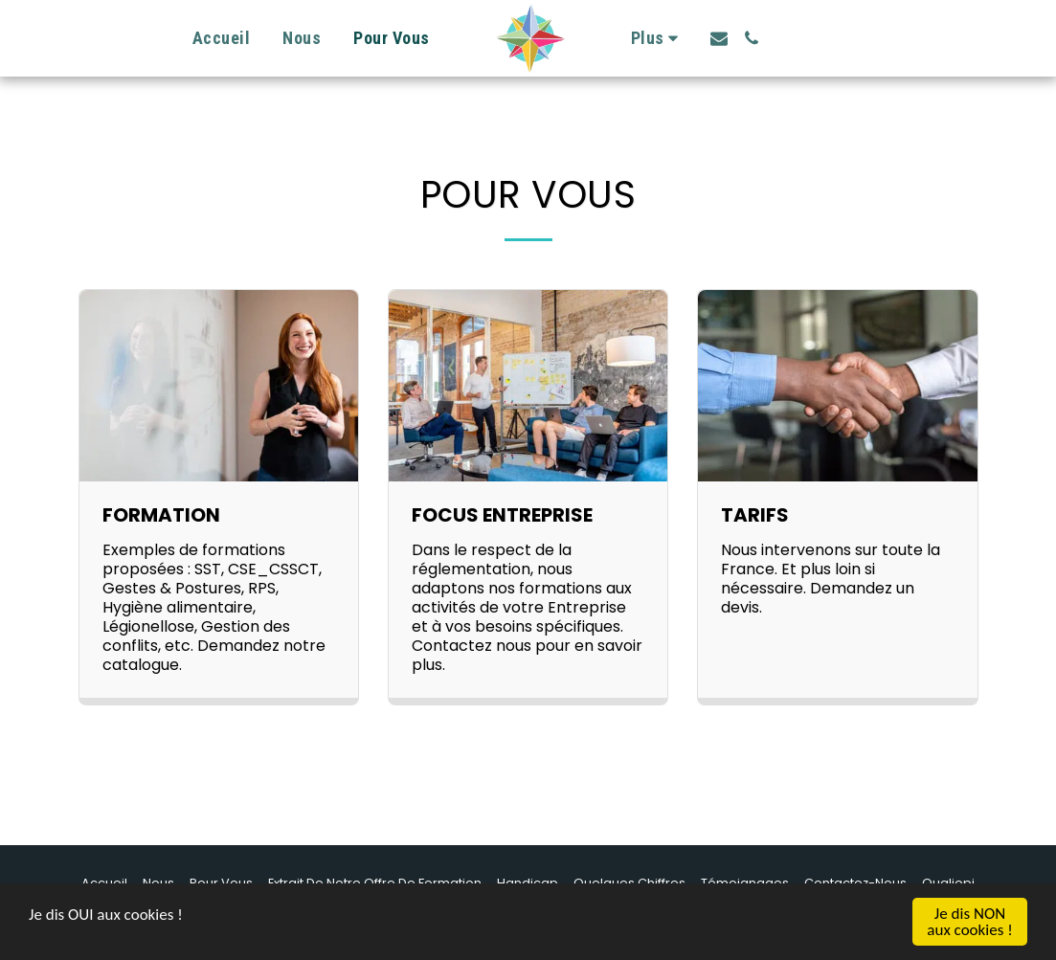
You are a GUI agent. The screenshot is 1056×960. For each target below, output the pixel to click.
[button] (719, 38)
